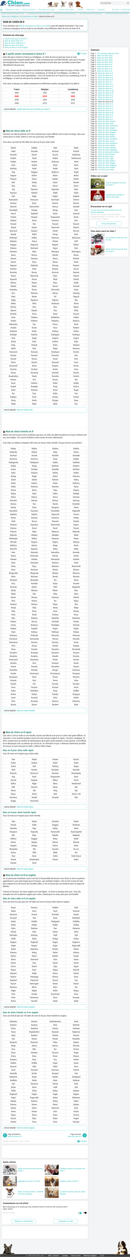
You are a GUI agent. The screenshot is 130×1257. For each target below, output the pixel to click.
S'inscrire (115, 9)
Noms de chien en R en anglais (16, 47)
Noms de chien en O (105, 95)
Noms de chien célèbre (106, 167)
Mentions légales (90, 1255)
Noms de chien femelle (106, 121)
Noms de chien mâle (105, 123)
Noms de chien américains (108, 126)
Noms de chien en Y (105, 117)
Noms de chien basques (107, 132)
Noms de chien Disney (106, 154)
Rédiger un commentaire (24, 1221)
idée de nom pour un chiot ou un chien (34, 26)
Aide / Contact (53, 1255)
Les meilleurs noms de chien (108, 53)
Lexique (65, 1255)
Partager (82, 53)
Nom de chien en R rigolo (14, 45)
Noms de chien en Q (105, 99)
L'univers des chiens (66, 9)
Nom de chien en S (75, 1136)
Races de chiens (28, 9)
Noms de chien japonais (107, 148)
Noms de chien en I (105, 82)
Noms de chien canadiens (107, 139)
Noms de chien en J (105, 84)
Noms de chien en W (105, 113)
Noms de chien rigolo (106, 159)
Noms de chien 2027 (105, 56)
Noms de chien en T (105, 106)
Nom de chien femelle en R (15, 43)
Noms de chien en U (105, 108)
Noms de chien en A (104, 64)
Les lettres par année (106, 169)
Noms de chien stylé (105, 156)
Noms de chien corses (106, 141)
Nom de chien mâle (25, 410)
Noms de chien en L (105, 88)
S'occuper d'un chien (46, 9)
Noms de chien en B (104, 67)
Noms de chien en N (105, 93)
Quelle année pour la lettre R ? (16, 39)
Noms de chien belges (106, 134)
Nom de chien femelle (26, 710)
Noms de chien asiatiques (108, 130)
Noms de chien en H (105, 80)
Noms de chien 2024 (105, 62)
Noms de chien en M (105, 91)
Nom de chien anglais (26, 1007)
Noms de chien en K (105, 86)
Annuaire (101, 9)
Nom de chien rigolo (25, 807)
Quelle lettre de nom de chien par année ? (33, 109)
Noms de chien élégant (106, 163)
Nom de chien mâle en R (14, 41)
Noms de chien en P (105, 97)
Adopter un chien (12, 9)
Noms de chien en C (104, 69)
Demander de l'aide (66, 1221)
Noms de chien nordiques (107, 150)
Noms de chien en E (105, 73)
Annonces (90, 9)
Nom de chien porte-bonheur (108, 152)
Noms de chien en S (105, 104)
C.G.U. (102, 1255)
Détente (80, 9)
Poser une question (109, 224)
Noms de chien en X (105, 115)
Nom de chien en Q (15, 1136)
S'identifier (126, 9)
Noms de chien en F (105, 75)
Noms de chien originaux (107, 165)
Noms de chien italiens (106, 145)
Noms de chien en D (104, 71)
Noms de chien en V (105, 110)
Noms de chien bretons (106, 137)
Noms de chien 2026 (105, 58)
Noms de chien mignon (106, 161)
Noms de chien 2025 (105, 60)
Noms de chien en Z (105, 119)
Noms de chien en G (105, 77)
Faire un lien (75, 1255)
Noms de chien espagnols (107, 143)
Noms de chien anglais (106, 128)
